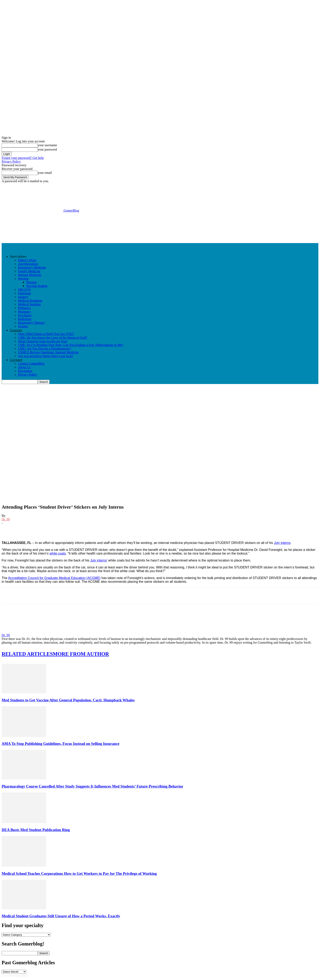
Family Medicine (29, 271)
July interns (282, 543)
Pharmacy (24, 311)
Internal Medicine (29, 275)
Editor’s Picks (27, 260)
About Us (24, 367)
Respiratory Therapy (31, 322)
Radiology (25, 319)
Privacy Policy (11, 161)
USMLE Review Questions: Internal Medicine (48, 352)
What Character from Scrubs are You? (43, 341)
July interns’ (98, 560)
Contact (16, 360)
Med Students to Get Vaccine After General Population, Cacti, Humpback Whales (68, 700)
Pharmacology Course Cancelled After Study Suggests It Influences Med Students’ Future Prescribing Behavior (92, 786)
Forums (23, 326)
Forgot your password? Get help (23, 158)
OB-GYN (24, 289)
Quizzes (16, 330)
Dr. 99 (6, 519)
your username (47, 145)
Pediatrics (24, 308)
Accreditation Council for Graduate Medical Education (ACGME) (54, 578)
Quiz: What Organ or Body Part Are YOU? (46, 334)
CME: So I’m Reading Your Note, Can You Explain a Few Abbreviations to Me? (70, 345)
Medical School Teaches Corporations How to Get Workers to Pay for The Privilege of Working (79, 873)
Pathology (24, 293)
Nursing (23, 278)
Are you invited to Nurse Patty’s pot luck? (45, 356)
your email (45, 172)
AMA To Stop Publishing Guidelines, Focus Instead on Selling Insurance (60, 743)
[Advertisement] (76, 227)
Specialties (18, 256)
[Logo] (21, 249)
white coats (58, 553)
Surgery (23, 297)
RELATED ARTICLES (27, 654)
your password (47, 149)
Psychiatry (25, 315)
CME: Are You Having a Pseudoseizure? (44, 348)
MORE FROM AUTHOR (81, 654)
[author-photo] (11, 631)
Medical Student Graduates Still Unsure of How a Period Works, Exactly (61, 916)
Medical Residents (30, 300)
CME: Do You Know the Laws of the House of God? (52, 337)
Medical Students (29, 304)
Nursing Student (36, 286)
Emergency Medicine (32, 267)
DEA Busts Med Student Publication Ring (36, 830)
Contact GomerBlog (31, 363)
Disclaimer (25, 371)
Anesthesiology (28, 264)
